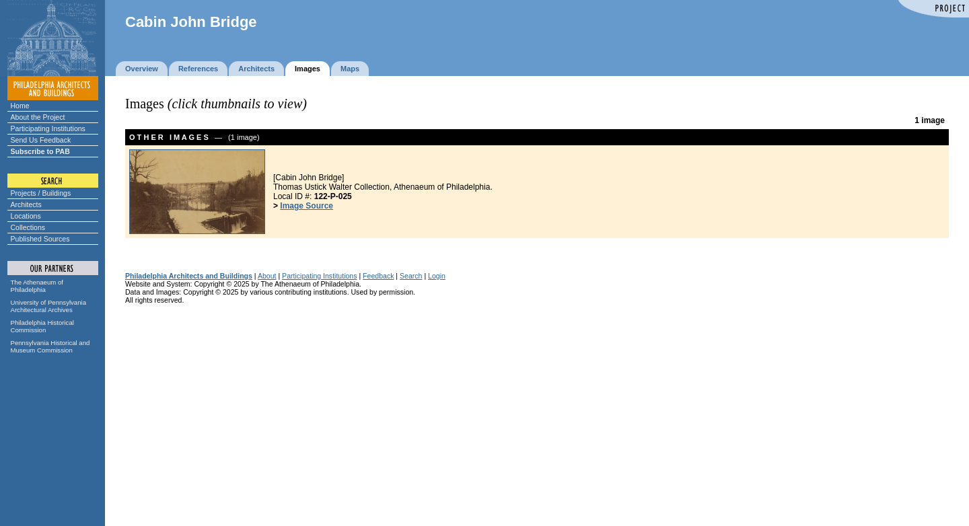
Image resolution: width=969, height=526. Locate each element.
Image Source (306, 206)
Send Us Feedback (41, 140)
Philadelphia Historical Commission (42, 326)
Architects (26, 204)
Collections (28, 227)
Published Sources (40, 239)
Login (436, 276)
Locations (26, 216)
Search (411, 276)
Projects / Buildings (41, 193)
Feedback (378, 276)
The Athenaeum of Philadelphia (37, 285)
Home (20, 106)
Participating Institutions (48, 128)
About (267, 276)
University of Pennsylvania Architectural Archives (49, 306)
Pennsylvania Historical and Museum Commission (50, 346)
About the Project (38, 117)
